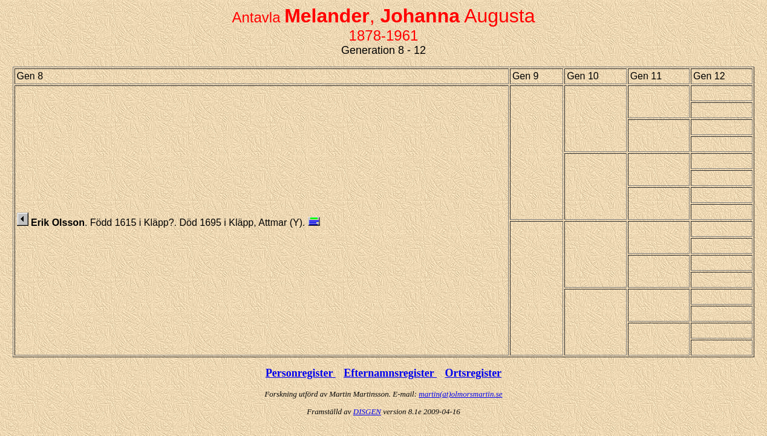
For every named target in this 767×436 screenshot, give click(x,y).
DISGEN (367, 411)
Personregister (301, 373)
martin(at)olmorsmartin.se (460, 393)
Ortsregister (473, 373)
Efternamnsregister (390, 373)
